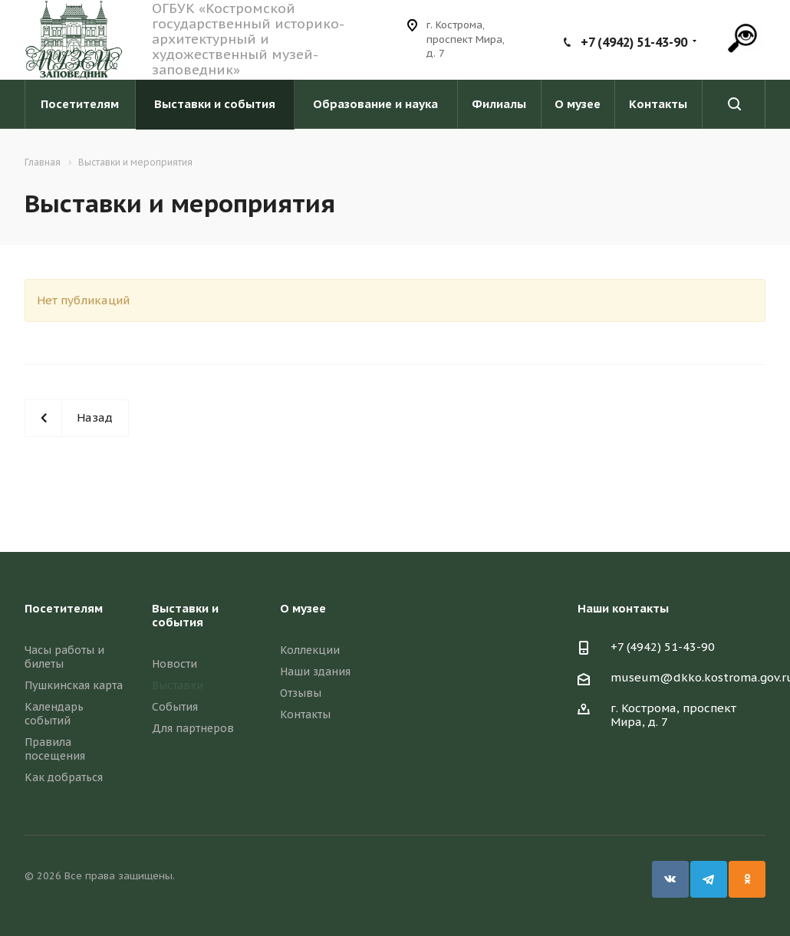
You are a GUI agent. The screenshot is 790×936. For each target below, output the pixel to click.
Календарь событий (54, 713)
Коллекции (310, 650)
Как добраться (64, 777)
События (175, 707)
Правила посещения (55, 749)
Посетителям (80, 104)
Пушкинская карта (74, 685)
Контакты (658, 104)
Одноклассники (747, 879)
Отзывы (300, 693)
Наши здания (315, 671)
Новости (174, 664)
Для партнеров (193, 728)
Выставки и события (214, 104)
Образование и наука (375, 104)
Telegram (708, 879)
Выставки (177, 685)
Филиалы (499, 104)
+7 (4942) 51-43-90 (634, 42)
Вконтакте (670, 879)
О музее (578, 104)
